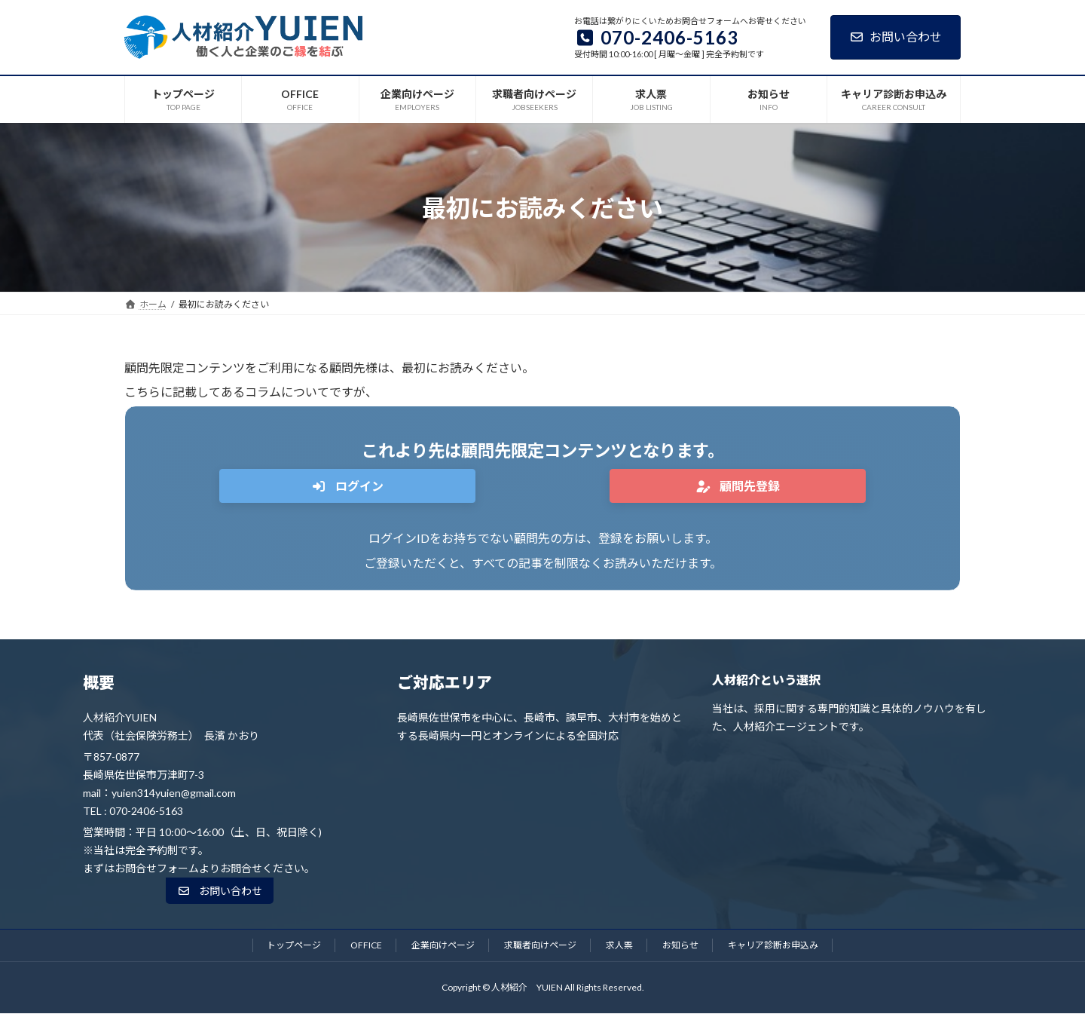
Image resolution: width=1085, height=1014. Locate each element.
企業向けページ (443, 945)
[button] (347, 486)
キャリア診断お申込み (773, 945)
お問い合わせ (895, 36)
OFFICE (366, 945)
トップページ (294, 945)
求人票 (619, 945)
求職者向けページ (540, 945)
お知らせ (680, 945)
